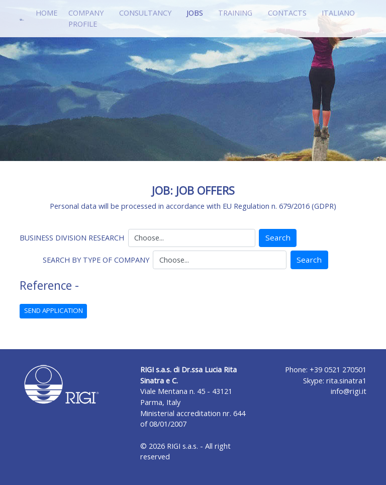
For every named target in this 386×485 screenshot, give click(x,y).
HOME (46, 13)
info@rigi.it (348, 391)
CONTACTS (287, 13)
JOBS (196, 12)
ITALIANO (338, 13)
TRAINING (235, 13)
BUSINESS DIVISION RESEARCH (72, 237)
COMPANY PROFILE (86, 18)
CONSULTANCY (145, 13)
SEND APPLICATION (53, 310)
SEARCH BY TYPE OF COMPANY (96, 260)
